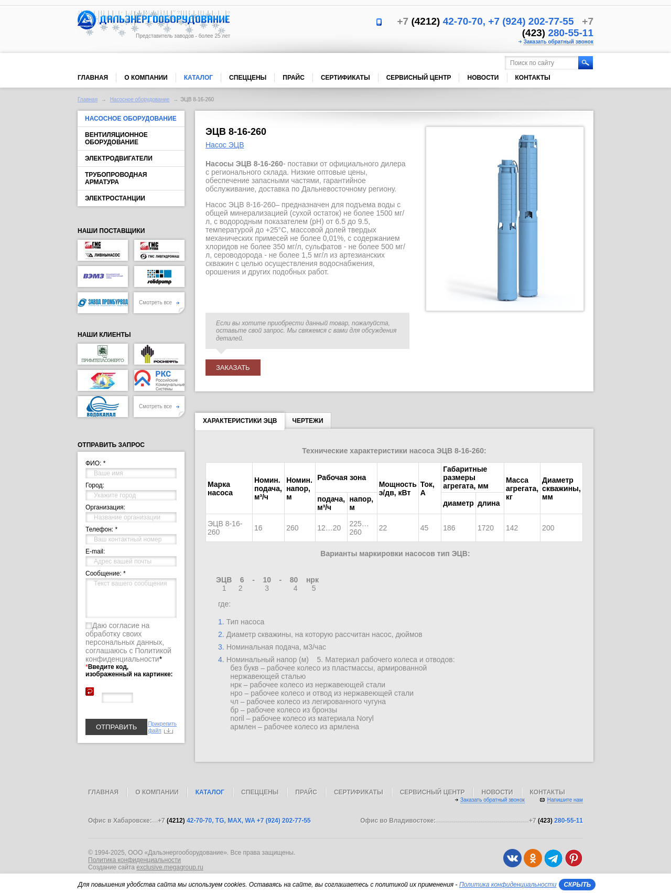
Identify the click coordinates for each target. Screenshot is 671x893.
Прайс (294, 77)
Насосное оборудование (140, 99)
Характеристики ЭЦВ (240, 423)
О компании (146, 77)
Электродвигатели (119, 158)
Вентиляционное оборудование (116, 138)
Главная (93, 77)
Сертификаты (345, 77)
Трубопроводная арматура (116, 178)
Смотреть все (159, 302)
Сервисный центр (418, 77)
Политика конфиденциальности (134, 860)
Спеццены (247, 77)
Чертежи (307, 420)
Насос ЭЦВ (224, 145)
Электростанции (115, 198)
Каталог (198, 77)
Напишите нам (565, 800)
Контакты (532, 77)
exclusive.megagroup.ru (169, 867)
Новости (483, 77)
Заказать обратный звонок (558, 42)
